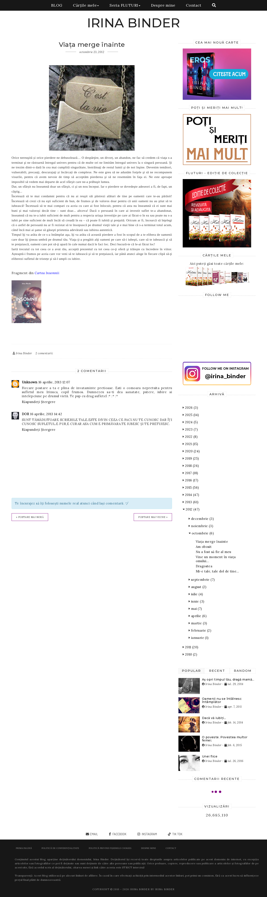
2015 (191, 487)
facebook (119, 834)
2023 (190, 429)
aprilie (197, 616)
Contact (193, 5)
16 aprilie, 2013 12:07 (54, 382)
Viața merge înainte (212, 542)
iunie (196, 601)
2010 (190, 654)
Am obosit (204, 547)
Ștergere (48, 402)
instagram (149, 834)
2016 (190, 480)
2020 (191, 451)
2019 (191, 458)
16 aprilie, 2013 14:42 (46, 414)
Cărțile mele (86, 5)
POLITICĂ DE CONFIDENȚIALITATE (60, 848)
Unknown (29, 382)
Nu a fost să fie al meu (213, 552)
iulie (196, 594)
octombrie (201, 533)
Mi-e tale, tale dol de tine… (217, 571)
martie (198, 623)
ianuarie (199, 638)
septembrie (202, 580)
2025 (191, 415)
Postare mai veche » (153, 517)
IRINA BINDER (133, 23)
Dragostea (204, 566)
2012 (191, 509)
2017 (190, 473)
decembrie (201, 519)
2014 (191, 495)
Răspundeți (31, 402)
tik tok (177, 834)
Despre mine (163, 5)
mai (195, 609)
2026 (190, 408)
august (197, 587)
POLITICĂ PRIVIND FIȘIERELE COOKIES (110, 848)
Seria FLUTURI (125, 5)
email (94, 834)
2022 (190, 437)
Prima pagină (24, 848)
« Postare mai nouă (30, 517)
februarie (200, 630)
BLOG (56, 5)
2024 (190, 422)
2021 (190, 444)
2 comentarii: (44, 353)
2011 (190, 647)
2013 (190, 502)
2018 (191, 466)
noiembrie (201, 526)
